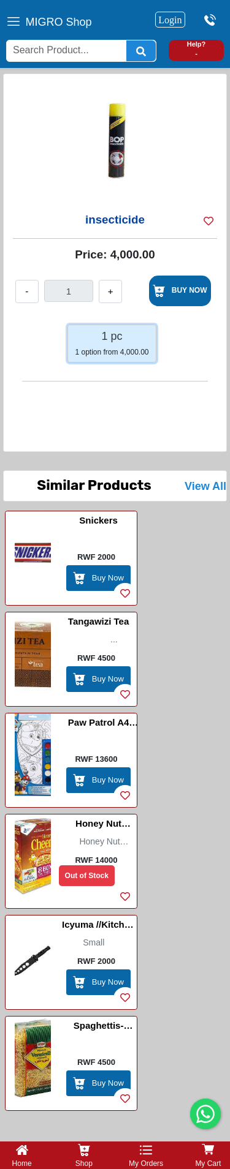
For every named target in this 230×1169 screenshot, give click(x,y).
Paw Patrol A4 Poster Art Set (98, 724)
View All (205, 486)
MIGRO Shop (59, 22)
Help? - (196, 48)
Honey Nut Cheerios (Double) (98, 825)
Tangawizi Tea (98, 621)
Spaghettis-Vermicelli (99, 1027)
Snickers (98, 520)
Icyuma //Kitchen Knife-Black (98, 926)
